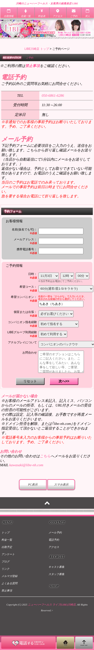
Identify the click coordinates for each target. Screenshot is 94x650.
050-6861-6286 (53, 95)
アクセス (53, 547)
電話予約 (53, 539)
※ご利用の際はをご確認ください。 (36, 66)
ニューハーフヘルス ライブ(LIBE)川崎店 (52, 604)
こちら (45, 456)
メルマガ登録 (9, 576)
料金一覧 (6, 539)
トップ (5, 532)
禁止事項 (6, 590)
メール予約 (55, 532)
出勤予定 (6, 547)
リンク (5, 568)
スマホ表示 (61, 484)
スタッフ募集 (56, 574)
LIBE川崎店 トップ (36, 49)
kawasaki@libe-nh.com (26, 465)
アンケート (8, 554)
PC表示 (32, 484)
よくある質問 (9, 583)
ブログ (5, 561)
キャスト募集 (56, 566)
